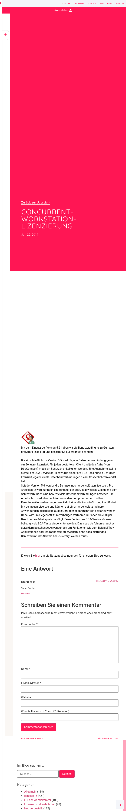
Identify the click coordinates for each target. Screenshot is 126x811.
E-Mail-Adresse (31, 683)
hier (37, 555)
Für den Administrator (37, 800)
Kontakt (67, 3)
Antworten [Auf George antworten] (25, 594)
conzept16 (30, 795)
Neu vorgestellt (33, 808)
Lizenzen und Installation (39, 804)
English (120, 3)
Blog (109, 3)
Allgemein (30, 791)
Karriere (80, 3)
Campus (92, 3)
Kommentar (29, 624)
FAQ (102, 3)
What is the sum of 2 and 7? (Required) (45, 711)
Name (25, 669)
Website (26, 697)
